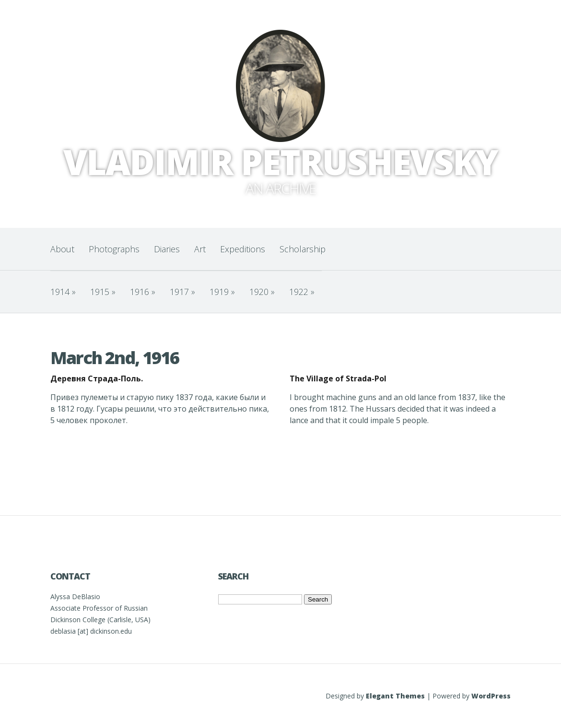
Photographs (114, 249)
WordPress (491, 695)
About (62, 249)
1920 (262, 291)
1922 (302, 291)
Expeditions (242, 249)
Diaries (167, 249)
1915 (103, 291)
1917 (182, 291)
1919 (222, 291)
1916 (142, 291)
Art (200, 249)
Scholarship (303, 249)
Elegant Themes (395, 695)
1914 (63, 291)
